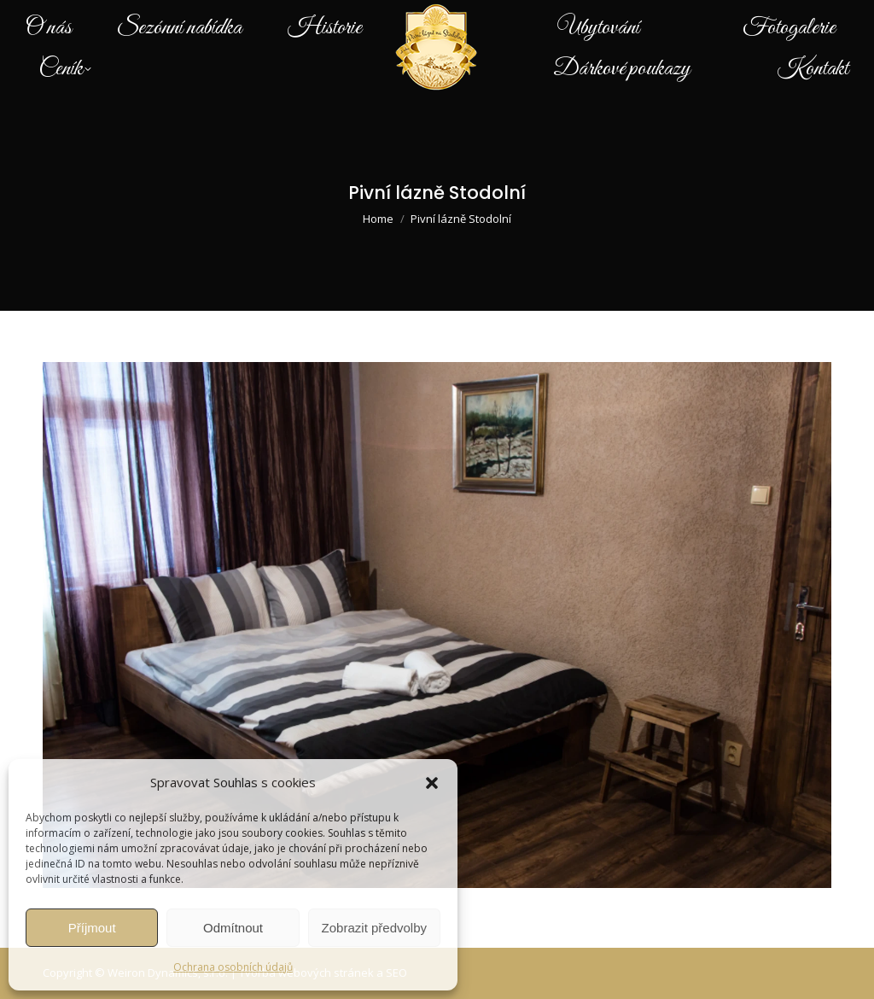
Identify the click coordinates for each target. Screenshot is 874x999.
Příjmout (92, 927)
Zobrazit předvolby (374, 927)
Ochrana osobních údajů (233, 967)
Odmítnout (233, 927)
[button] (431, 783)
